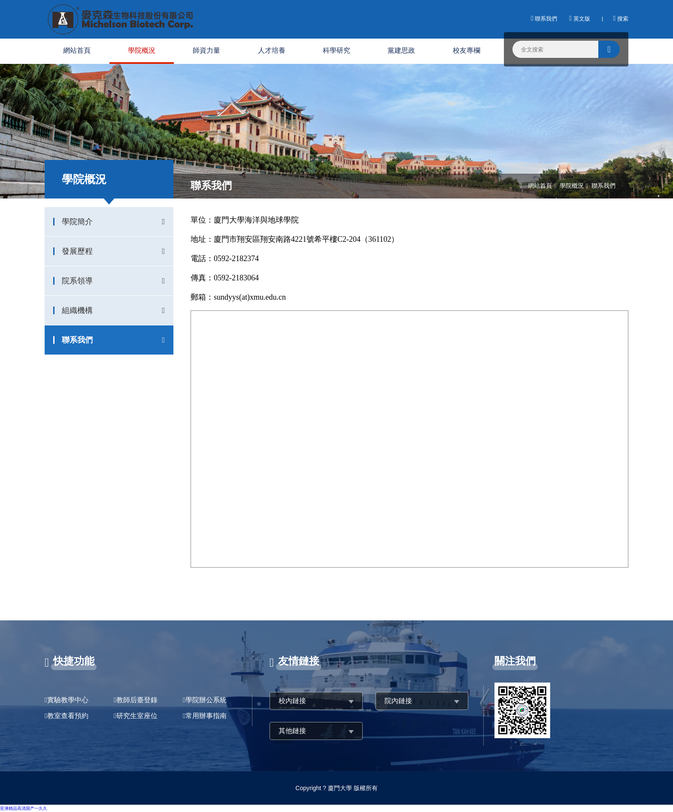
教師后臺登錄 (137, 700)
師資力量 (206, 50)
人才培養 (271, 50)
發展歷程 (77, 251)
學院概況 (141, 50)
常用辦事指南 (206, 715)
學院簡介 (77, 221)
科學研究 (336, 50)
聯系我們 (544, 18)
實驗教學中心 (67, 700)
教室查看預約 (67, 715)
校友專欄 (466, 50)
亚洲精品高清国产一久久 (23, 808)
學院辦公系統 (206, 700)
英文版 (579, 18)
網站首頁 (77, 50)
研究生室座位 (137, 715)
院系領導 (77, 281)
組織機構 (77, 310)
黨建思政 (401, 50)
